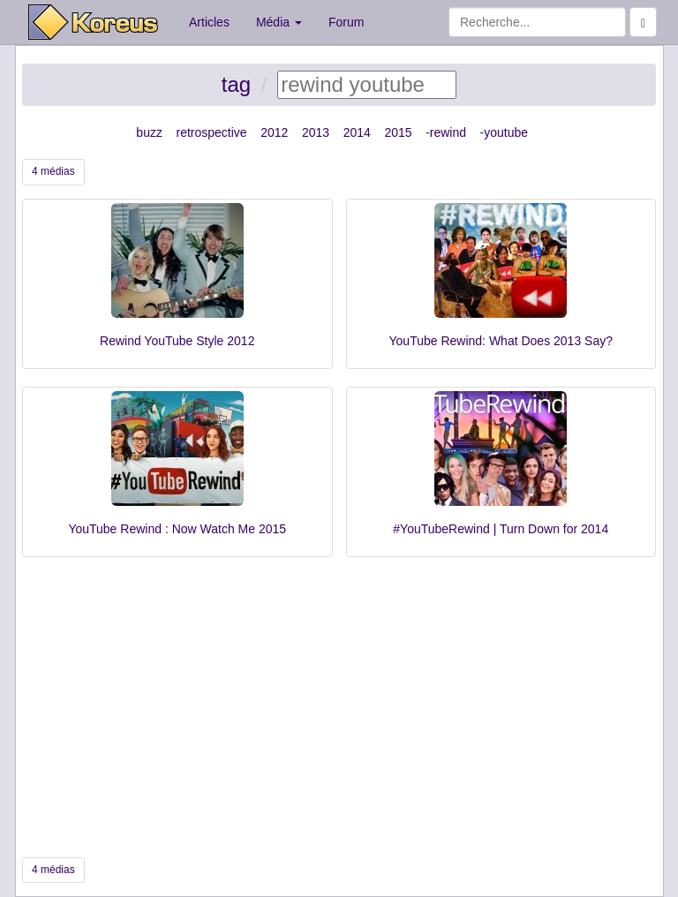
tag (236, 84)
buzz (149, 132)
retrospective (212, 132)
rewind (448, 132)
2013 (315, 132)
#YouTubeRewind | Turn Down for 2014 (500, 529)
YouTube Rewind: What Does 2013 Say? (501, 341)
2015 (397, 132)
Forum (346, 22)
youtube (506, 132)
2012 (274, 132)
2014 (357, 132)
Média (279, 22)
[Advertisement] (339, 707)
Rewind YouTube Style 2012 (177, 341)
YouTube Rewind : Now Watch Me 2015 (177, 529)
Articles (209, 22)
